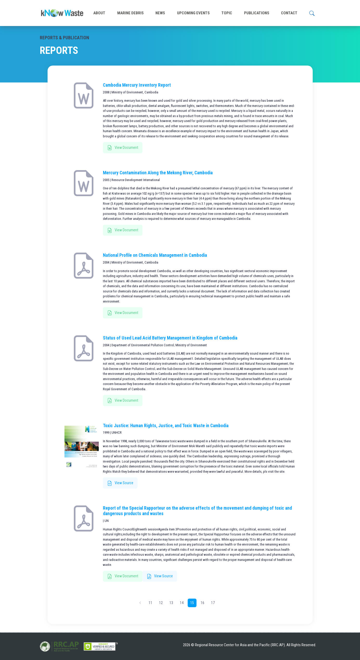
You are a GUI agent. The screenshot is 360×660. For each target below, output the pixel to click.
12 (161, 603)
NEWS (160, 13)
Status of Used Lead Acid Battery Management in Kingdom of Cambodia (170, 338)
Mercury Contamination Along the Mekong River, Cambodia (158, 172)
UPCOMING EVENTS (193, 13)
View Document (122, 147)
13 (171, 603)
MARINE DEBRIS (130, 13)
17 (213, 603)
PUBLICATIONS (256, 13)
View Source (120, 483)
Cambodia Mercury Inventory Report (137, 85)
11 (150, 603)
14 (182, 603)
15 (192, 603)
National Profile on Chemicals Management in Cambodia (155, 255)
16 (202, 603)
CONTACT (289, 13)
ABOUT (99, 13)
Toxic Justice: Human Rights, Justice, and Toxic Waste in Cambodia (165, 425)
